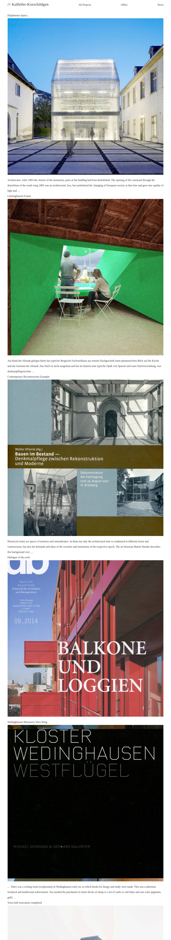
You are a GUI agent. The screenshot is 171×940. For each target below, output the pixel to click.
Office (124, 4)
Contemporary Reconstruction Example (85, 465)
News (161, 4)
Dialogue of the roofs (85, 637)
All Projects (84, 4)
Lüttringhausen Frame (85, 284)
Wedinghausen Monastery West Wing (85, 810)
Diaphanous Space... (85, 103)
